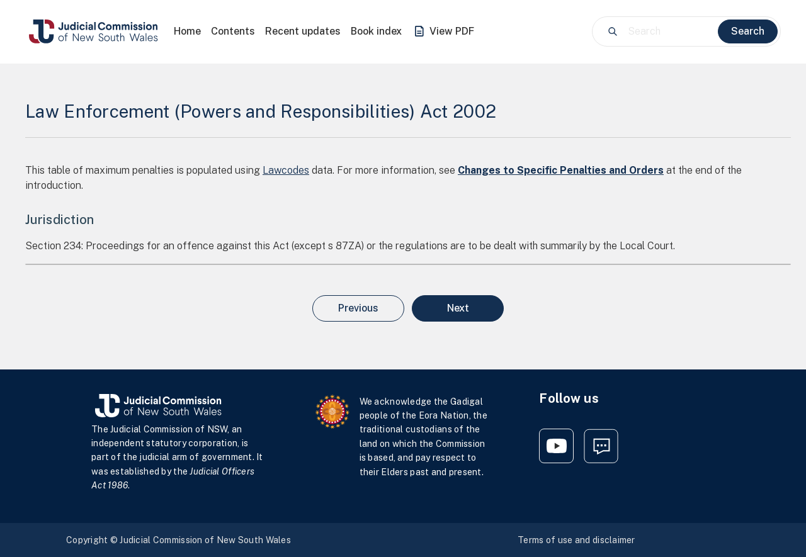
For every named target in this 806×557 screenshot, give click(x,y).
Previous (358, 308)
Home (187, 31)
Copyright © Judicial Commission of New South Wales (178, 540)
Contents (233, 31)
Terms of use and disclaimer (576, 540)
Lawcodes (286, 170)
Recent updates (303, 31)
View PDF (443, 31)
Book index (376, 31)
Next (458, 308)
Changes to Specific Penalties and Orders (561, 170)
